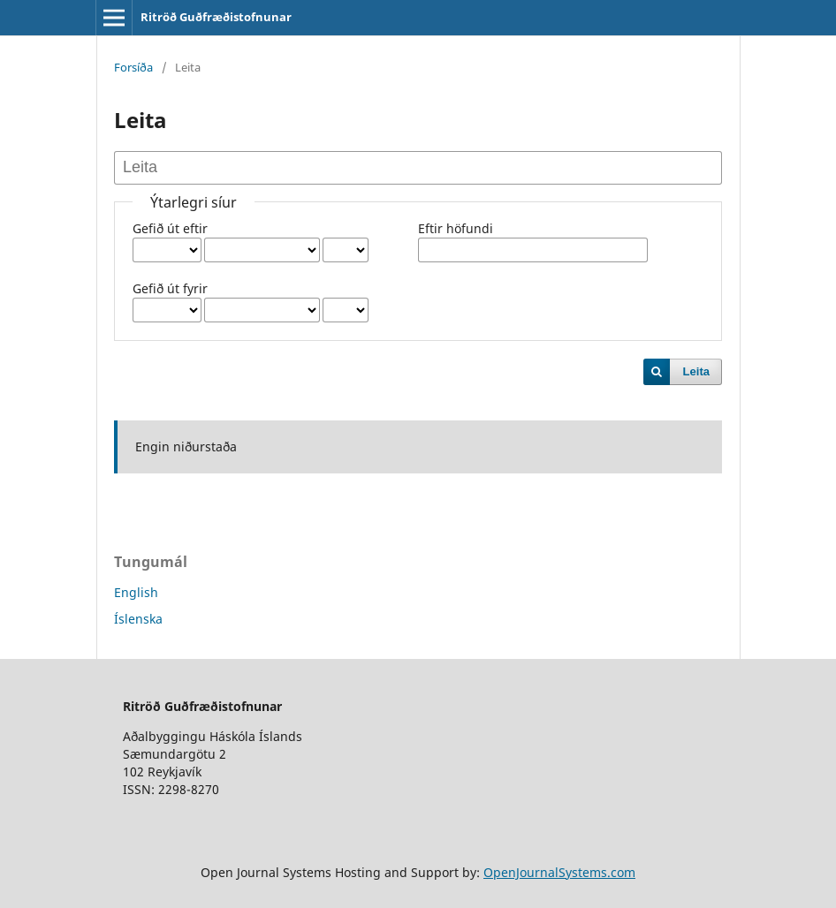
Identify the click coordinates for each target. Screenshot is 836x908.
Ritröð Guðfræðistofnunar (216, 17)
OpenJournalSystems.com (559, 872)
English (136, 592)
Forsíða (133, 67)
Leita (696, 371)
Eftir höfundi (455, 228)
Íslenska (138, 618)
